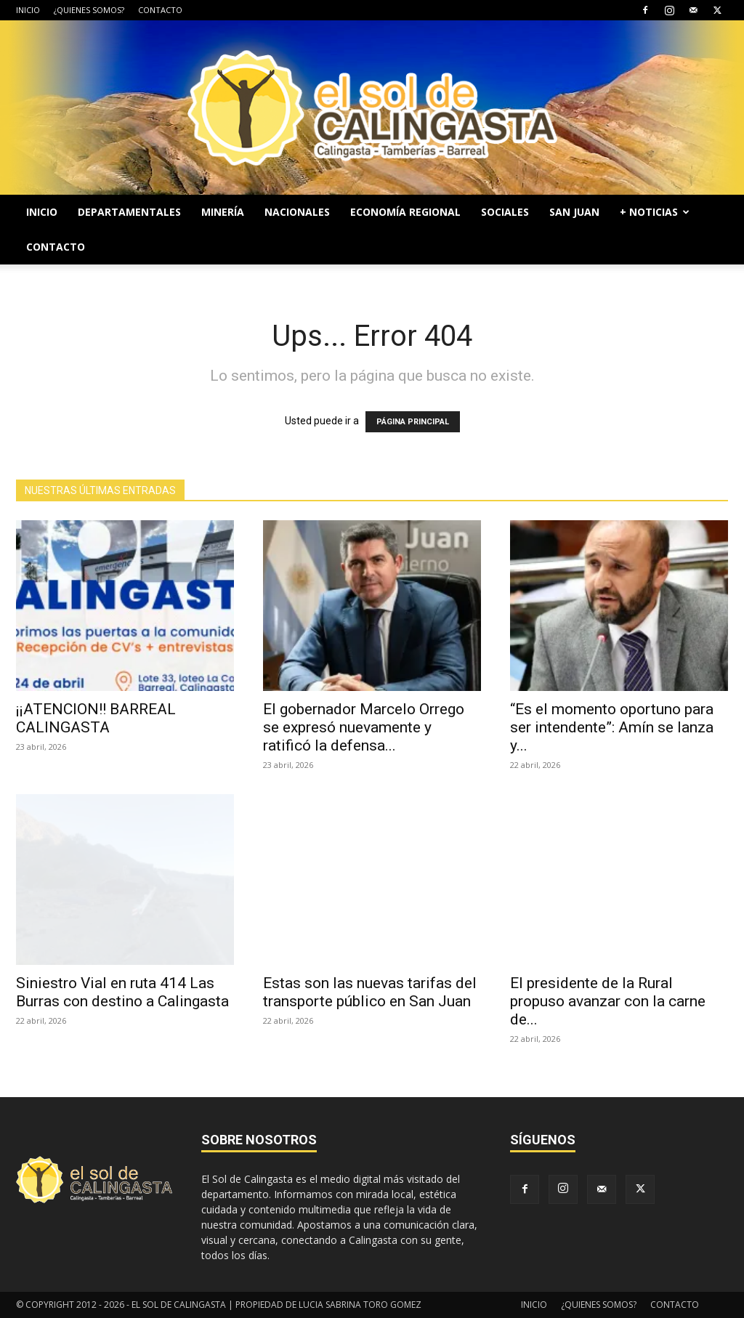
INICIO (28, 9)
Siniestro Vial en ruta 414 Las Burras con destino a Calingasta (122, 992)
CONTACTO (160, 9)
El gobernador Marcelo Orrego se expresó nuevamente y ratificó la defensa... (363, 727)
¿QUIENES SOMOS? (89, 9)
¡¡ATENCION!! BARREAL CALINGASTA (96, 718)
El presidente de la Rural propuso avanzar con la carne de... (607, 1001)
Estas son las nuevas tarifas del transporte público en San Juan (370, 992)
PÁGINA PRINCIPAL (412, 421)
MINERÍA (222, 212)
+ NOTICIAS (655, 212)
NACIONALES (297, 212)
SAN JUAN (574, 212)
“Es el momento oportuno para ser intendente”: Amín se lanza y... (611, 727)
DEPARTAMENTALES (129, 212)
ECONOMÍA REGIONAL (405, 212)
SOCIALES (505, 212)
